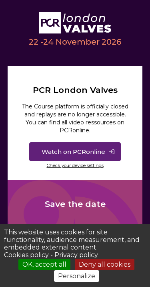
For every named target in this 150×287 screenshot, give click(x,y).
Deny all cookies (104, 264)
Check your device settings (75, 165)
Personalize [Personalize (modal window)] (76, 276)
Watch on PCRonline (73, 151)
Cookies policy (26, 255)
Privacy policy (76, 255)
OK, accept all (44, 264)
